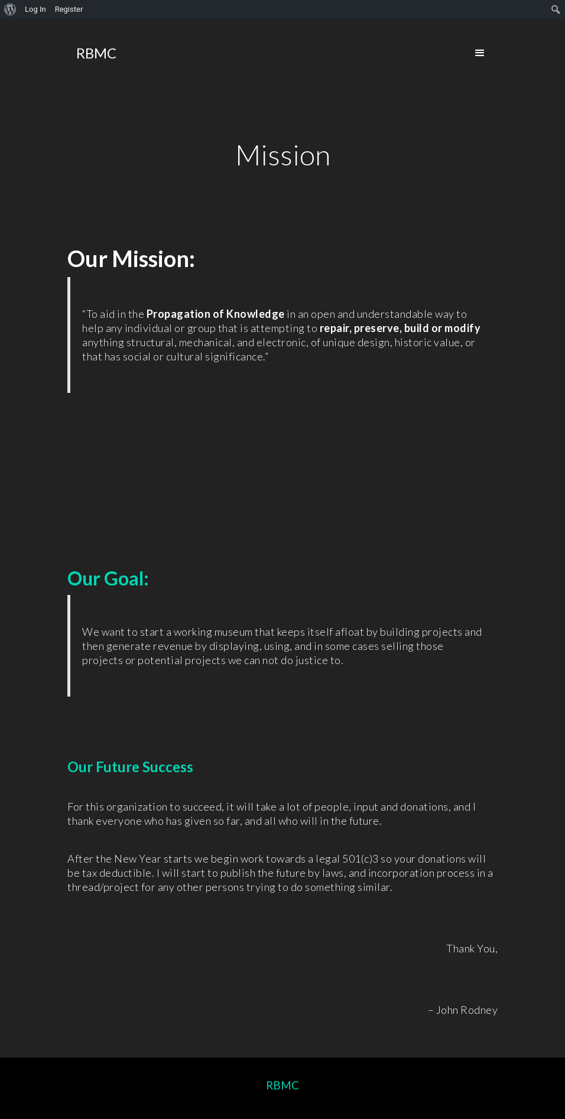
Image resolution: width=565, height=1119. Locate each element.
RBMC (282, 1085)
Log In (35, 9)
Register (69, 9)
